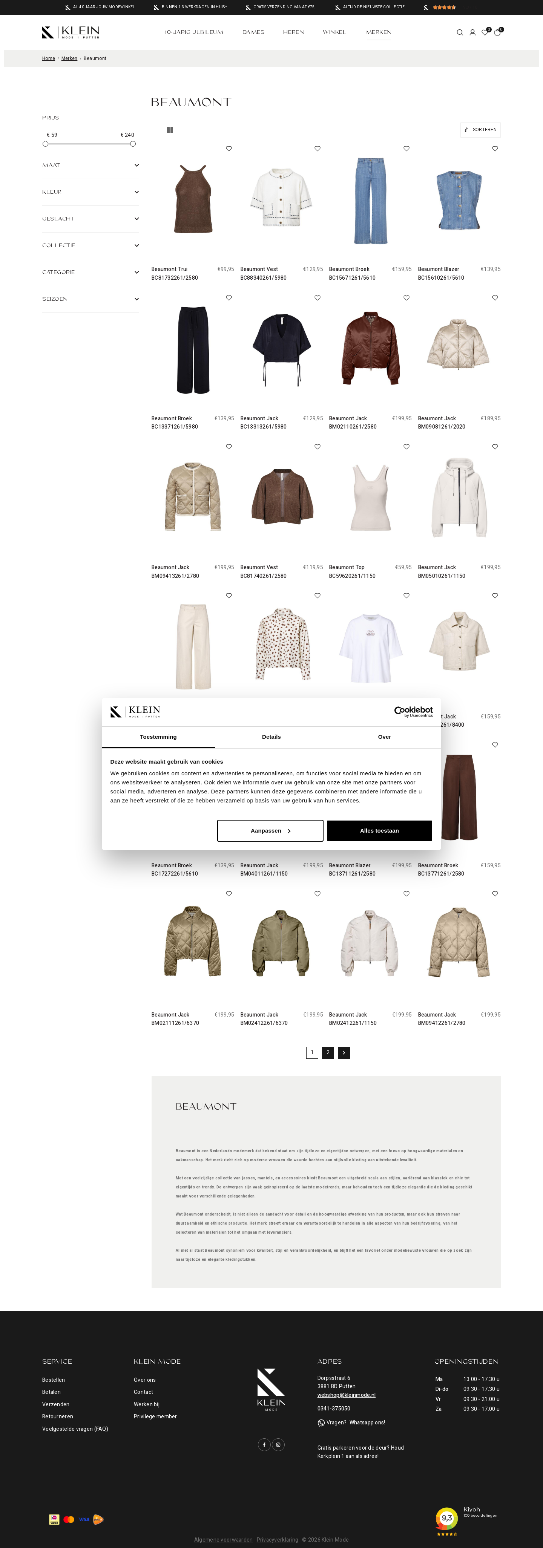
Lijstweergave (170, 130)
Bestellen (53, 1380)
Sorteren (485, 129)
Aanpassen (270, 830)
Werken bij (147, 1405)
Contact (143, 1392)
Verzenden (56, 1405)
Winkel (335, 32)
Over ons (145, 1380)
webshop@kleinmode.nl (347, 1395)
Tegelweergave (155, 130)
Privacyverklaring (278, 1540)
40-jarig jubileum (194, 32)
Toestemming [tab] (158, 736)
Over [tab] (384, 736)
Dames (253, 32)
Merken (379, 32)
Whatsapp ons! (367, 1423)
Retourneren (57, 1417)
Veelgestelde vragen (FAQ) (75, 1429)
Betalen (51, 1392)
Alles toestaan (379, 830)
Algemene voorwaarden (223, 1540)
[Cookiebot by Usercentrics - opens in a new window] (400, 712)
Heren (293, 32)
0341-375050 (334, 1409)
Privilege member (155, 1417)
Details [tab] (271, 736)
